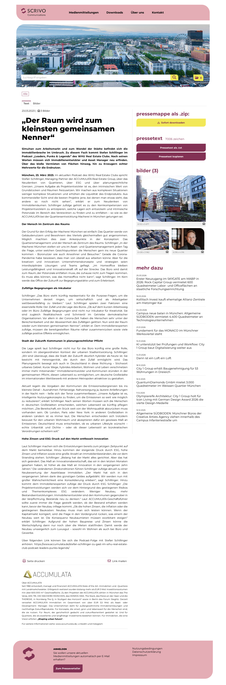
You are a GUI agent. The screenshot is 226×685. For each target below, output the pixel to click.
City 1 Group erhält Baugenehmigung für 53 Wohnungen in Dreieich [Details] (167, 370)
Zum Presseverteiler (68, 668)
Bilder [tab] (36, 103)
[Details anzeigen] (203, 224)
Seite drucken (36, 561)
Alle (25, 93)
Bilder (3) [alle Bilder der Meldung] (147, 171)
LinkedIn (82, 624)
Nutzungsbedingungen (147, 648)
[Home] (33, 12)
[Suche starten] (174, 77)
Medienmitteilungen (84, 12)
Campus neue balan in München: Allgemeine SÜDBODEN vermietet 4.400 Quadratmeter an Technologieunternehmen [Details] (169, 317)
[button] (198, 78)
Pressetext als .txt (171, 147)
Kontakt (158, 12)
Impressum (139, 655)
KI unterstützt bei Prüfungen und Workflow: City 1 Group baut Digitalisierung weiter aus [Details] (170, 346)
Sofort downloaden (171, 122)
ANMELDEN (60, 649)
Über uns (137, 12)
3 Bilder (45, 110)
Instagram (97, 624)
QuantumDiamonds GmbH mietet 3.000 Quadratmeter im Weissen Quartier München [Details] (168, 384)
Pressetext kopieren (171, 156)
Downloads (114, 12)
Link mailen (119, 561)
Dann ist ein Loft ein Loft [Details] (153, 358)
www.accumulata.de (66, 624)
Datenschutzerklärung (146, 651)
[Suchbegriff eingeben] (99, 77)
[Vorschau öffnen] (171, 198)
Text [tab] (26, 103)
